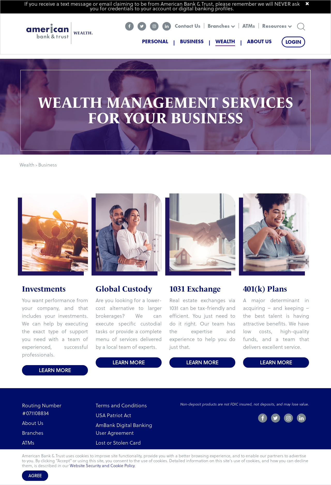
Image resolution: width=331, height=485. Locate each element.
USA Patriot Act (113, 415)
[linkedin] (166, 26)
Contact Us (187, 26)
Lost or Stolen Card (118, 442)
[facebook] (129, 26)
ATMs (248, 26)
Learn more (55, 370)
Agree (35, 476)
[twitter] (142, 26)
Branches (221, 26)
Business (192, 41)
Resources (277, 26)
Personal (155, 41)
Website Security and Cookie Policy (102, 465)
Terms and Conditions (121, 405)
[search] (301, 26)
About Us (259, 41)
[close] (307, 3)
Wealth (225, 41)
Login (293, 42)
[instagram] (154, 26)
